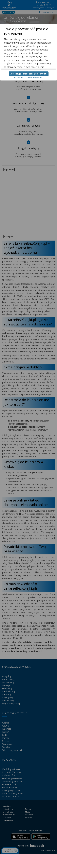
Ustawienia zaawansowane (27, 77)
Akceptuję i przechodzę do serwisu (28, 73)
